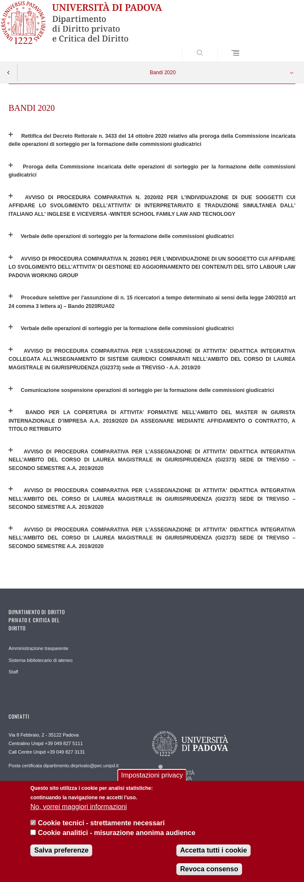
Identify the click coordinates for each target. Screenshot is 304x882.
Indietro (8, 72)
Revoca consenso (209, 869)
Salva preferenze (61, 850)
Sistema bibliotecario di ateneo (41, 660)
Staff (13, 671)
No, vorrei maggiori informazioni (78, 806)
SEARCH (274, 45)
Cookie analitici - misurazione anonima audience (117, 832)
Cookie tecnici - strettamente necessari (101, 823)
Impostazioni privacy (152, 775)
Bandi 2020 (163, 72)
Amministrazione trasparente (38, 648)
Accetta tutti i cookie (213, 850)
